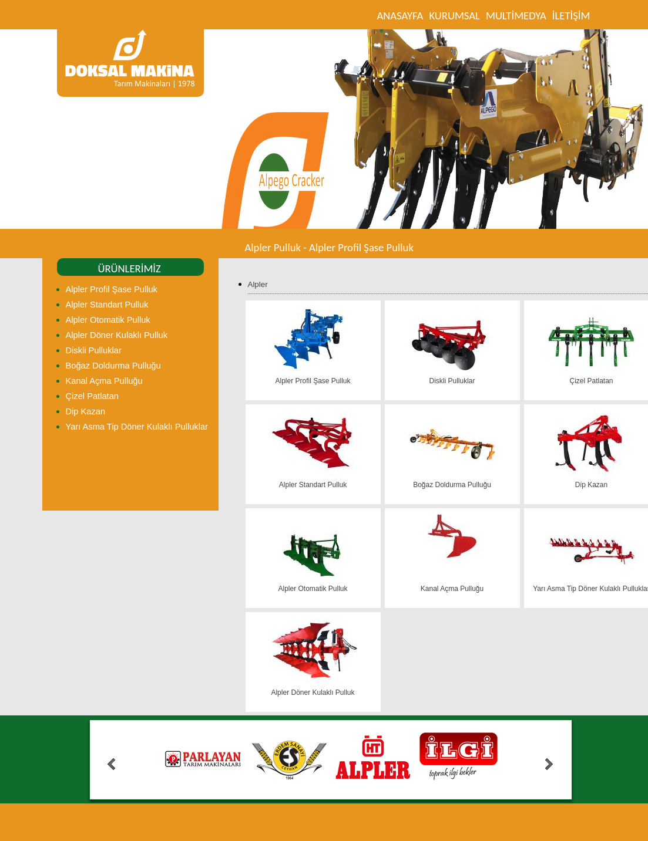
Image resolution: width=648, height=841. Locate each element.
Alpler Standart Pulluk (107, 304)
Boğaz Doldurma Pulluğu (113, 365)
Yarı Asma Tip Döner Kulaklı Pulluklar (137, 426)
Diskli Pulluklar (94, 350)
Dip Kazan (86, 411)
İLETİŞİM (571, 15)
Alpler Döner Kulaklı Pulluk (117, 335)
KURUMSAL (454, 15)
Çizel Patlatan (92, 396)
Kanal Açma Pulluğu (104, 381)
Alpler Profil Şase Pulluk (111, 289)
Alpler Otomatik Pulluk (108, 320)
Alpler (258, 284)
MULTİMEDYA (516, 15)
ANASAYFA (400, 15)
